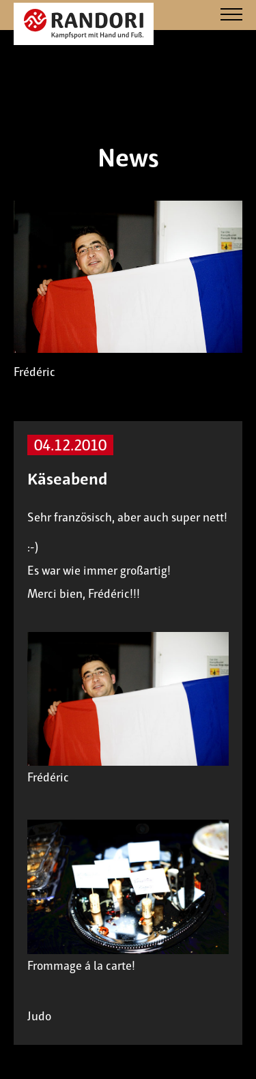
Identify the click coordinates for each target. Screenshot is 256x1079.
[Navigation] (231, 15)
